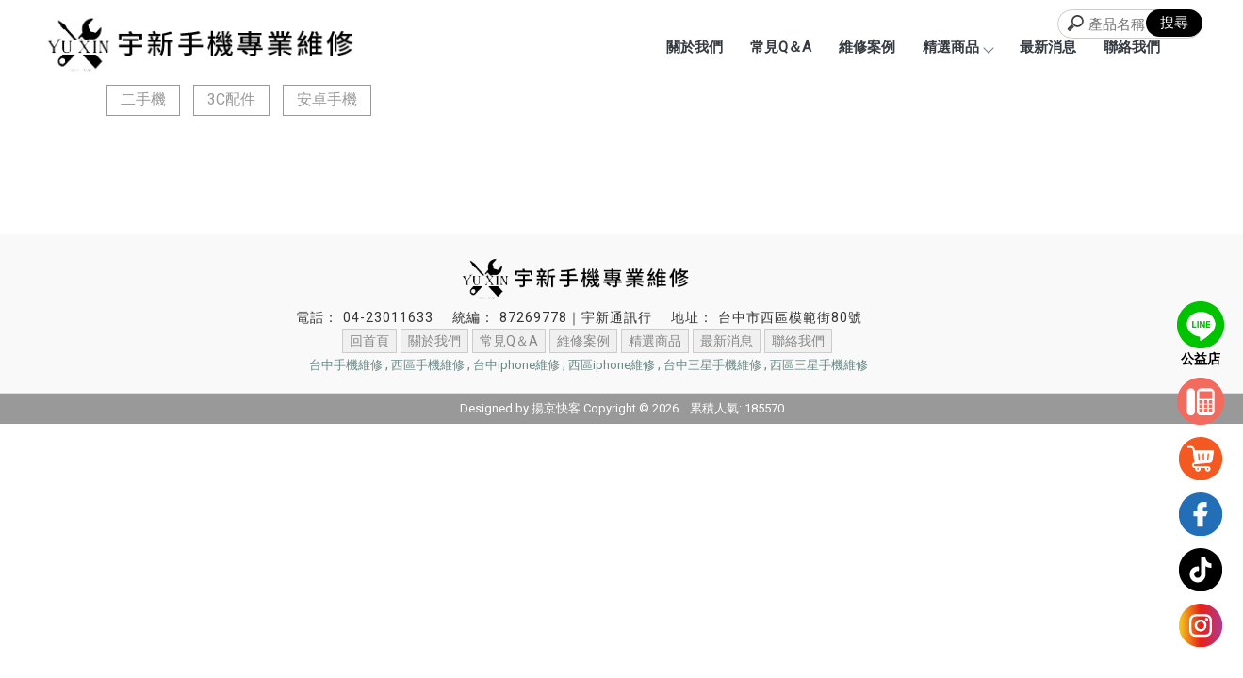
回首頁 (369, 340)
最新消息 (1048, 47)
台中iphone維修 (516, 365)
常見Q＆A (780, 47)
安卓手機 (327, 99)
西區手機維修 (428, 365)
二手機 (143, 99)
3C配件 (231, 99)
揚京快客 (556, 408)
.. (684, 408)
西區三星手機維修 (819, 365)
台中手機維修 (346, 365)
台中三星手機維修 (712, 365)
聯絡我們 (1132, 47)
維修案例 (867, 47)
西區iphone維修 (611, 365)
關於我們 (694, 47)
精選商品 (957, 47)
